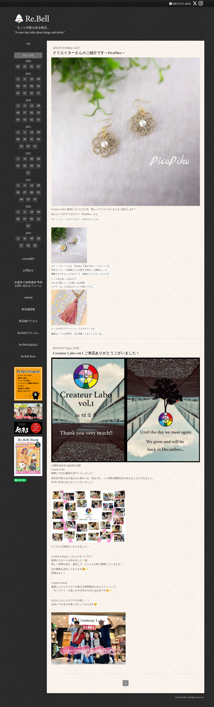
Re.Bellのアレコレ (28, 332)
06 (31, 86)
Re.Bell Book (28, 356)
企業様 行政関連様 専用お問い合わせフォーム (28, 284)
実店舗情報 (28, 309)
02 (31, 66)
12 (18, 79)
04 (18, 66)
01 (38, 66)
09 (38, 79)
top (28, 43)
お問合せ (28, 270)
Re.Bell (184, 697)
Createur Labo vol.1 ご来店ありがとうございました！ (96, 353)
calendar (28, 297)
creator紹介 (28, 258)
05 (38, 86)
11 (24, 79)
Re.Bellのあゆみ (28, 344)
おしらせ (28, 55)
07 (24, 86)
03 (24, 66)
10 (31, 79)
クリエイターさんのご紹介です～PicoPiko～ (89, 53)
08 (18, 86)
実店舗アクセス (28, 321)
